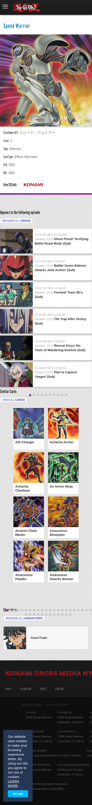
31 (58, 615)
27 (42, 615)
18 (74, 610)
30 (54, 615)
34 (70, 615)
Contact (60, 689)
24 (30, 615)
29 (50, 615)
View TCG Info (10, 184)
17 (70, 610)
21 (86, 610)
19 (78, 610)
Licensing (25, 689)
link (5, 7)
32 (62, 615)
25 (34, 615)
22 (90, 610)
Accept (18, 793)
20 (82, 610)
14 (58, 610)
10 (66, 395)
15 (62, 610)
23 (26, 615)
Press (43, 689)
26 (38, 615)
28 (46, 615)
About (8, 689)
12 (50, 610)
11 (46, 610)
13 (54, 610)
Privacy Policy (57, 704)
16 (66, 610)
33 (66, 615)
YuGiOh (26, 7)
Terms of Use (32, 704)
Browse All (16, 220)
